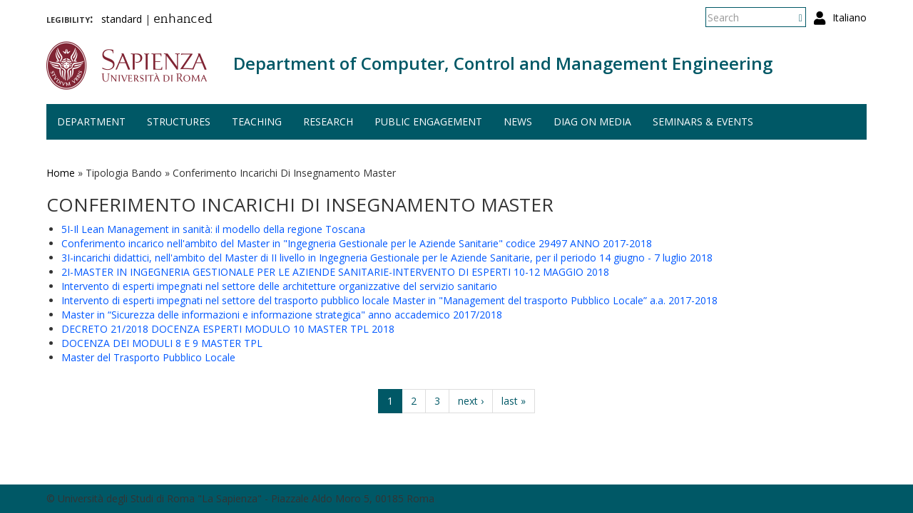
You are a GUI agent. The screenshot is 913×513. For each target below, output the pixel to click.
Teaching (257, 121)
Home (60, 173)
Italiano (849, 17)
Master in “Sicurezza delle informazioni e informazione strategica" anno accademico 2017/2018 (281, 314)
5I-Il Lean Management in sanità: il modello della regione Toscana (213, 229)
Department (91, 121)
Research (328, 121)
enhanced (183, 20)
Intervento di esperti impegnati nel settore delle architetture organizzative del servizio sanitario (279, 286)
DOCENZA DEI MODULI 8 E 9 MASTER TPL (161, 343)
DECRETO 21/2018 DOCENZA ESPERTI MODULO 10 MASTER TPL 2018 (227, 329)
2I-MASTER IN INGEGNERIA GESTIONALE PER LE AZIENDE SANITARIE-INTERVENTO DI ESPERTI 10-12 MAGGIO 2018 (335, 272)
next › (471, 401)
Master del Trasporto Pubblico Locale (148, 357)
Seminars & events (703, 121)
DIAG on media (592, 121)
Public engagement (428, 121)
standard (121, 19)
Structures (178, 121)
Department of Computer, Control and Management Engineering (502, 63)
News (518, 121)
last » (513, 401)
